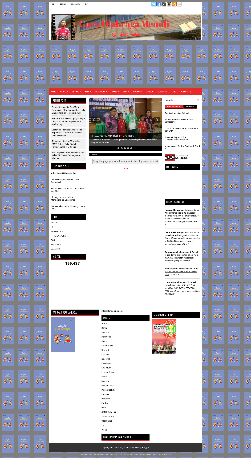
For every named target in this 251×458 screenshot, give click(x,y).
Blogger (145, 447)
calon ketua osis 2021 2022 (177, 285)
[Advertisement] (125, 64)
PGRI (53, 240)
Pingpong (137, 91)
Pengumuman (107, 385)
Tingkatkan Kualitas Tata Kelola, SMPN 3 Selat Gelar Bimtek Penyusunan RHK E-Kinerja (66, 144)
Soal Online (102, 90)
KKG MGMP (106, 368)
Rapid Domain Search (162, 455)
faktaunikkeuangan (174, 210)
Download (162, 91)
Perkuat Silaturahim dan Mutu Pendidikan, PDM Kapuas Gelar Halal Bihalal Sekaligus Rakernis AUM (68, 110)
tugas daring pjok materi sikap (179, 255)
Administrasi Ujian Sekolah (63, 173)
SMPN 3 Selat (107, 416)
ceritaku (105, 332)
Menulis (105, 381)
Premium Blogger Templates (138, 455)
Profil (65, 90)
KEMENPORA (57, 231)
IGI (52, 227)
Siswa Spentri (171, 268)
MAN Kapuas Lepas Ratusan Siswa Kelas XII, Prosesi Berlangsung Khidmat (68, 155)
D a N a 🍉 (170, 282)
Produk (149, 91)
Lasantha (121, 455)
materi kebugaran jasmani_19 (184, 235)
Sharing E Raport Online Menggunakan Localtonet (63, 198)
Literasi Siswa (107, 372)
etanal (63, 4)
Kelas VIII (105, 359)
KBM (89, 90)
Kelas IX (105, 350)
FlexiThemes (94, 455)
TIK (86, 4)
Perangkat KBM (108, 390)
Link (127, 90)
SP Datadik (56, 244)
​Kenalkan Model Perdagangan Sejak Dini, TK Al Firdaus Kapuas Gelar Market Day (68, 121)
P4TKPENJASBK (58, 236)
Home (53, 4)
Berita (104, 328)
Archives (190, 106)
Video (173, 91)
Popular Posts (173, 106)
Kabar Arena (107, 345)
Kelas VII (105, 354)
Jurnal (104, 341)
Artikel (77, 90)
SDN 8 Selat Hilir (108, 412)
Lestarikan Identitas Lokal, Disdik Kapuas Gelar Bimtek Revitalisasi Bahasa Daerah (67, 133)
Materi (104, 376)
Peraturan (105, 394)
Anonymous (171, 252)
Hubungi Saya (186, 91)
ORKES (116, 90)
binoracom (75, 4)
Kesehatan (106, 363)
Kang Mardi (124, 447)
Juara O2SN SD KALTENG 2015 (112, 136)
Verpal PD (55, 249)
